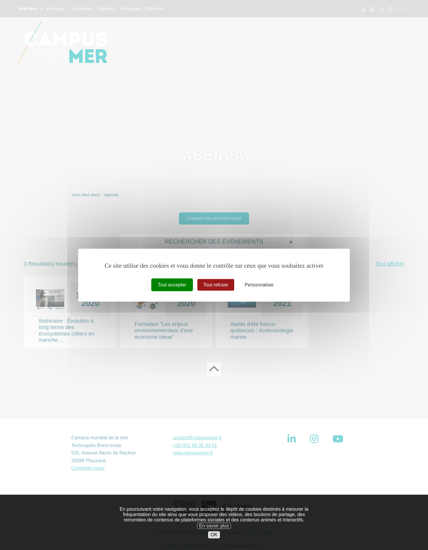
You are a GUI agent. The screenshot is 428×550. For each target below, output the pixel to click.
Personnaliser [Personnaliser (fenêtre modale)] (259, 284)
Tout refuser (215, 284)
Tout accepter (172, 284)
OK (213, 544)
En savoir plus (214, 535)
